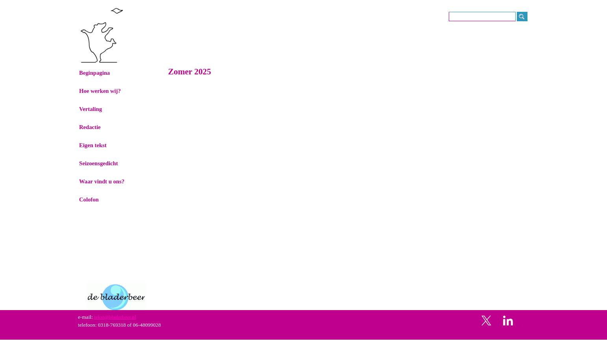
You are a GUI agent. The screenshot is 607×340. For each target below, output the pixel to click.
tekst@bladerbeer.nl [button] (115, 317)
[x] (486, 320)
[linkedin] (508, 320)
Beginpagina (94, 73)
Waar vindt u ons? (101, 181)
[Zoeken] (482, 16)
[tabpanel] (304, 321)
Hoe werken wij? (100, 91)
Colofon (89, 199)
